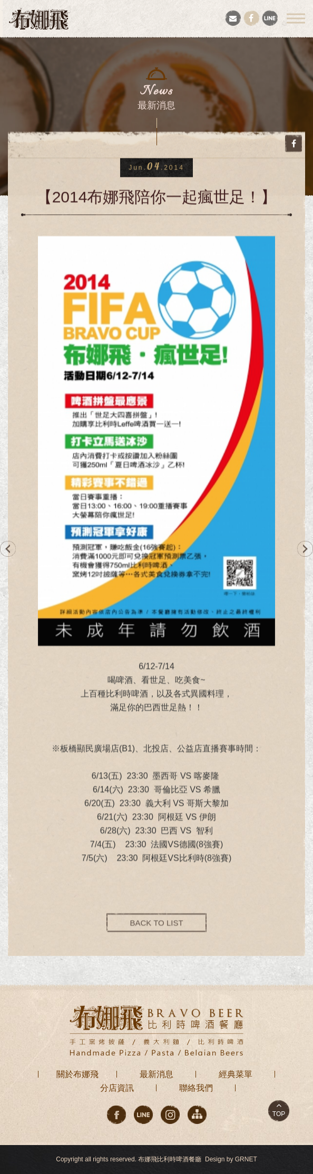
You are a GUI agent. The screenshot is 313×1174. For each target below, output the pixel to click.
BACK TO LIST (156, 929)
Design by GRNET (231, 1159)
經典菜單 (235, 1074)
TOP (278, 1114)
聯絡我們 (196, 1087)
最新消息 (156, 1074)
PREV (8, 549)
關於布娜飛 (77, 1074)
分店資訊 (117, 1087)
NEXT (305, 549)
